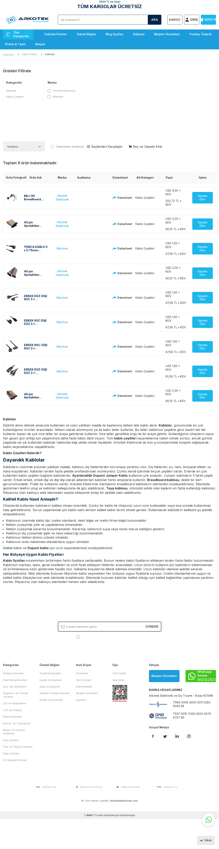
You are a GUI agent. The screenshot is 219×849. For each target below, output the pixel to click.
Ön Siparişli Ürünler (15, 760)
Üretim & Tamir (15, 44)
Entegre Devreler (13, 673)
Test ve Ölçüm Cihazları (18, 746)
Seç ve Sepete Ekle (145, 147)
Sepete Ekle (202, 197)
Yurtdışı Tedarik (200, 34)
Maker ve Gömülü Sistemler (14, 731)
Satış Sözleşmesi (49, 686)
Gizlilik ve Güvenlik (51, 699)
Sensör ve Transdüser (17, 723)
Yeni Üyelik (119, 673)
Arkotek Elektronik (61, 90)
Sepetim (81, 699)
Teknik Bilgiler (86, 34)
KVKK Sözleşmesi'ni (95, 636)
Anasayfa (8, 54)
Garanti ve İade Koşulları (54, 693)
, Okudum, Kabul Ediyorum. (110, 637)
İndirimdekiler (84, 686)
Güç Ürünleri (11, 740)
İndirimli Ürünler (55, 34)
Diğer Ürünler (29, 54)
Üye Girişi (118, 680)
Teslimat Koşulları (50, 673)
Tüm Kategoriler (17, 34)
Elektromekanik (12, 716)
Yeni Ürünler (83, 680)
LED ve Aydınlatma (14, 703)
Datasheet (118, 197)
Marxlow (55, 96)
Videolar (139, 34)
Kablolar (11, 90)
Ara (154, 20)
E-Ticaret (97, 815)
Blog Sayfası (114, 34)
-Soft (88, 815)
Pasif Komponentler (15, 680)
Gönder (151, 626)
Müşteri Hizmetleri (167, 34)
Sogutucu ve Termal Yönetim (15, 695)
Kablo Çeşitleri (15, 96)
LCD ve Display (12, 710)
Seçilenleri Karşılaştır (105, 147)
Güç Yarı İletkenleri (15, 686)
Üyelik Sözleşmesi (50, 680)
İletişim (40, 44)
